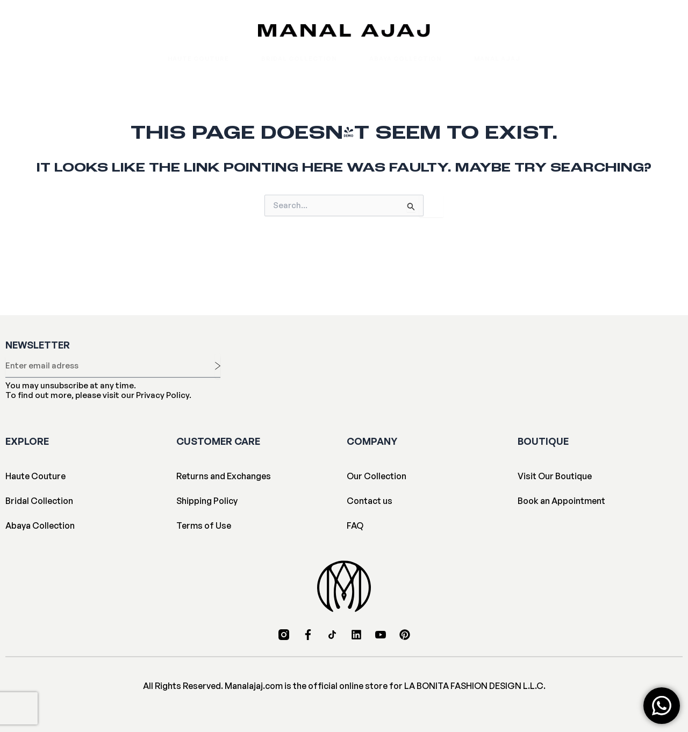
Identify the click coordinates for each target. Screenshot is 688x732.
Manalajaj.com (254, 685)
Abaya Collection (405, 58)
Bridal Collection (299, 58)
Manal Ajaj (497, 58)
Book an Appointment (561, 500)
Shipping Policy (207, 500)
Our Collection (376, 476)
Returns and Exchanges (223, 476)
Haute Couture (198, 58)
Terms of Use (203, 525)
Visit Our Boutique (555, 476)
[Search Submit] (411, 206)
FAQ (355, 525)
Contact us (369, 500)
